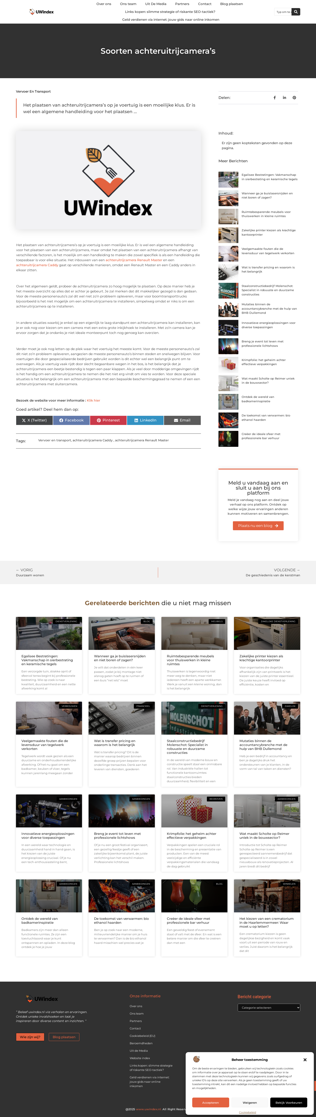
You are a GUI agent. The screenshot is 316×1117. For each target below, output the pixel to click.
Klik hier (93, 400)
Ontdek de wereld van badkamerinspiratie (39, 921)
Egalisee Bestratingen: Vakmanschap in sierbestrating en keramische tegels (47, 660)
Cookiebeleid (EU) (142, 1036)
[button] (305, 1060)
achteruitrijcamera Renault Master (134, 260)
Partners (182, 4)
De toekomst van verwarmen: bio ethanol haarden (121, 921)
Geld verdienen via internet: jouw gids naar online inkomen (170, 19)
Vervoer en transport (33, 91)
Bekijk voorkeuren (289, 1102)
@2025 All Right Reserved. (158, 1109)
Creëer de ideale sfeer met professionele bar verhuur (188, 921)
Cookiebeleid (247, 1112)
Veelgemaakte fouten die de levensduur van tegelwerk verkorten (44, 745)
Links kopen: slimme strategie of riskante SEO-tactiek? (170, 12)
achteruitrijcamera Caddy (37, 265)
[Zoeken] (296, 12)
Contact (204, 4)
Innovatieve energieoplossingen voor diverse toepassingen (47, 836)
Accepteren (210, 1102)
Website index (140, 1058)
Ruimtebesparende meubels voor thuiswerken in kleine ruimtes (190, 660)
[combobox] (283, 12)
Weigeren (250, 1102)
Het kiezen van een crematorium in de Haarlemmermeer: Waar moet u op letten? (266, 923)
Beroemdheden (141, 1043)
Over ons (103, 4)
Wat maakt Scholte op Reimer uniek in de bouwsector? (264, 836)
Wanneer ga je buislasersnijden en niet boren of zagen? (120, 658)
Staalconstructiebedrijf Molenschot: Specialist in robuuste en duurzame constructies (268, 290)
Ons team (128, 4)
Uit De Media (155, 4)
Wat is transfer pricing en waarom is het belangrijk (114, 743)
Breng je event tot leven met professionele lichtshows (117, 836)
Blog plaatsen (231, 4)
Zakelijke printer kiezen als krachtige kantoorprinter (261, 658)
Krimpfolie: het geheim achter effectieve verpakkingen (191, 836)
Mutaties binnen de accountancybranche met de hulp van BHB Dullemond (269, 308)
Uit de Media (139, 1050)
